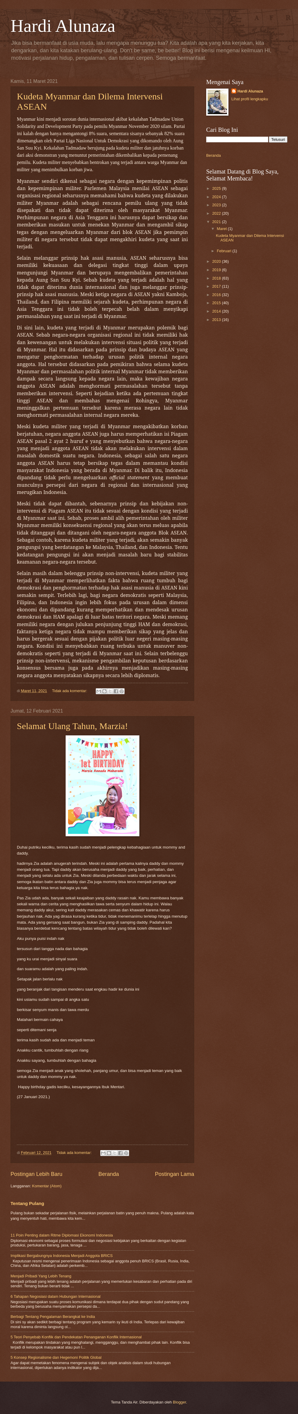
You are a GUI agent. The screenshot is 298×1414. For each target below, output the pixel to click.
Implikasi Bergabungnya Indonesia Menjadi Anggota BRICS (62, 1255)
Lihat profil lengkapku (249, 99)
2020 (217, 261)
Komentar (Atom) (47, 1186)
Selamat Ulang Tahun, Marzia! (72, 726)
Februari (224, 251)
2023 (217, 205)
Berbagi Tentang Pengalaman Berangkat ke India (53, 1316)
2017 (217, 286)
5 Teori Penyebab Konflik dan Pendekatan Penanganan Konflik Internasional (76, 1337)
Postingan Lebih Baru (36, 1174)
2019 (217, 270)
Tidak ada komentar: (70, 691)
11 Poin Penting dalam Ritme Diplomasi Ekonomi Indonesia (62, 1235)
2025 (217, 188)
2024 (217, 197)
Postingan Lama (174, 1174)
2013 (217, 319)
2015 (217, 303)
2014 (217, 311)
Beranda (108, 1174)
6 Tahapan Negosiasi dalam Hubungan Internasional (56, 1296)
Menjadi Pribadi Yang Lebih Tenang (41, 1276)
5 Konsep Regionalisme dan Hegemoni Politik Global (56, 1357)
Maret (222, 228)
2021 (217, 222)
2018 (217, 278)
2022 (217, 213)
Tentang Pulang (27, 1203)
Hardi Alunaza (63, 26)
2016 (217, 294)
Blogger (179, 1402)
